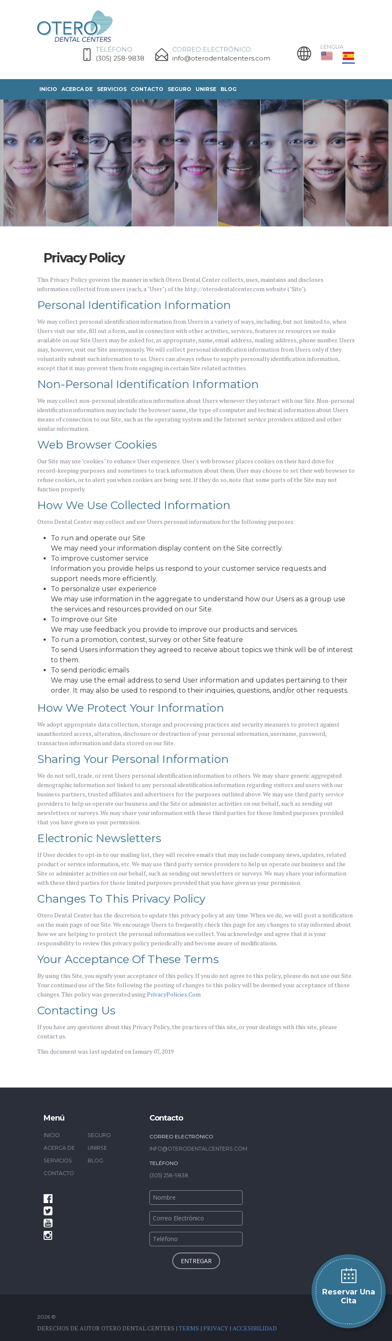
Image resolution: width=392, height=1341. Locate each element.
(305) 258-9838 (120, 58)
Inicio (48, 89)
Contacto (147, 89)
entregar (196, 1260)
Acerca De (77, 89)
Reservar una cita (348, 1296)
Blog (229, 89)
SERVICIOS (112, 89)
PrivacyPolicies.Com (174, 994)
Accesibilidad (254, 1328)
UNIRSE (206, 89)
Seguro (179, 89)
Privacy (215, 1328)
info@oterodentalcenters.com (221, 58)
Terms (189, 1328)
